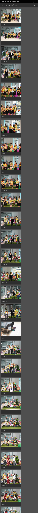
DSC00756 (4, 400)
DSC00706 (23, 121)
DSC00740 (23, 302)
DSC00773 (23, 483)
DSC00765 (4, 450)
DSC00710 (23, 154)
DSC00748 (23, 351)
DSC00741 (4, 318)
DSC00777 (23, 499)
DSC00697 (4, 88)
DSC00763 (23, 433)
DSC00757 (23, 400)
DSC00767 (4, 466)
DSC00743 (4, 335)
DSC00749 (4, 368)
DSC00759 (4, 417)
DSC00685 (23, 22)
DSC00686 (4, 39)
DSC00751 (4, 384)
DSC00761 (4, 433)
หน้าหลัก (2, 5)
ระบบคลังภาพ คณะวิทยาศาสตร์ (10, 1)
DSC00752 (23, 384)
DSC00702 (23, 104)
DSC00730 (4, 236)
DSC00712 (4, 170)
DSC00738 (4, 302)
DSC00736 (4, 285)
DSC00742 (23, 318)
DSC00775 (4, 499)
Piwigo (21, 510)
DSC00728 (23, 219)
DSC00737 (23, 285)
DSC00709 (4, 154)
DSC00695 (23, 71)
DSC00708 (23, 137)
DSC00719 (23, 187)
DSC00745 (23, 335)
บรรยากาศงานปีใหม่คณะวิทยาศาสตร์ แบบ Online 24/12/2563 (12, 5)
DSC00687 (23, 39)
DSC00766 (23, 450)
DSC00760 (23, 417)
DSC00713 (23, 170)
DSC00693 (4, 71)
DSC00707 (4, 137)
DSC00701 (4, 104)
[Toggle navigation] (34, 2)
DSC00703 (4, 121)
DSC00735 (23, 269)
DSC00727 (4, 219)
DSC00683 (4, 22)
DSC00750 (23, 368)
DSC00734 (4, 269)
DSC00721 (4, 203)
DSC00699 (23, 88)
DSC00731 (23, 236)
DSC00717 (4, 187)
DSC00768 (23, 466)
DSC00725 (23, 203)
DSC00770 (4, 483)
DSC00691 (23, 55)
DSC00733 (23, 252)
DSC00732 (4, 252)
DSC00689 (4, 55)
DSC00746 (4, 351)
